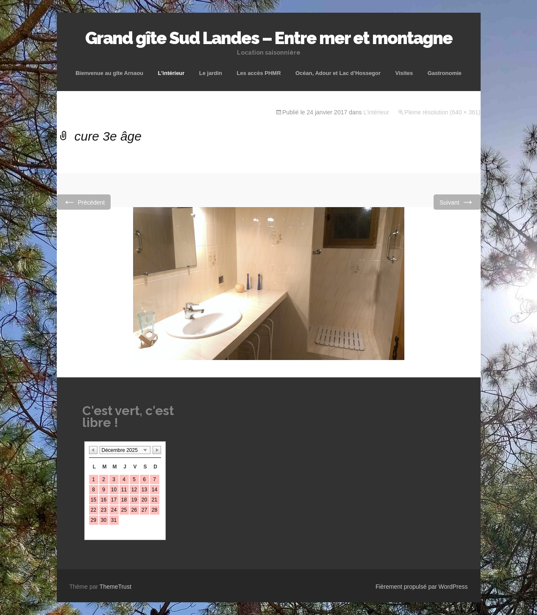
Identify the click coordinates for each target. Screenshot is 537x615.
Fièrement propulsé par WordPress (422, 586)
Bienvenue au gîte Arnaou (109, 73)
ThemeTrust (115, 586)
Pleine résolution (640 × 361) (442, 112)
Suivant (457, 201)
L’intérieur (171, 73)
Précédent (84, 201)
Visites (404, 73)
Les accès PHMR (259, 73)
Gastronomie (445, 73)
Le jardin (210, 73)
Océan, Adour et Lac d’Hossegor (338, 73)
